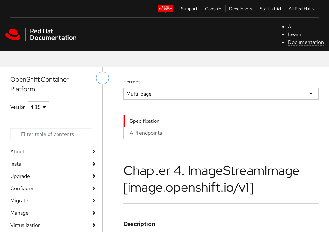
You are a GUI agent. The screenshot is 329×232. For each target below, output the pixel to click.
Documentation (306, 42)
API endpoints (146, 133)
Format (131, 81)
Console (213, 9)
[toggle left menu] (102, 78)
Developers (240, 9)
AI (290, 26)
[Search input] (51, 134)
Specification (145, 121)
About (17, 151)
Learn (294, 34)
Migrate (19, 200)
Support (189, 9)
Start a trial (270, 9)
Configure (21, 188)
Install (17, 163)
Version (18, 107)
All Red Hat (302, 9)
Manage (19, 212)
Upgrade (20, 176)
